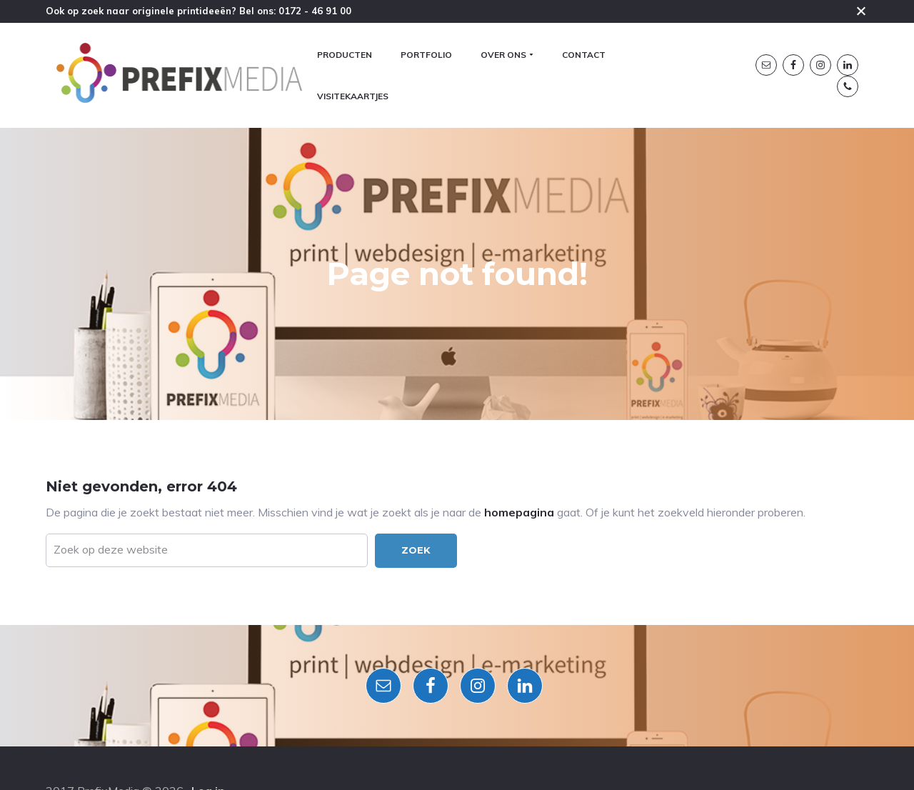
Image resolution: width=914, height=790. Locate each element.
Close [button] (861, 11)
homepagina (519, 411)
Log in (208, 746)
